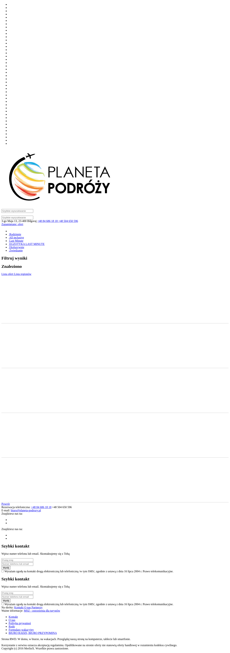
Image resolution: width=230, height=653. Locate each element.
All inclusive (16, 237)
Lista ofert (7, 274)
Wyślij (6, 567)
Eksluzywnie (16, 247)
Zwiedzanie (16, 250)
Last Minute (16, 240)
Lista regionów (22, 274)
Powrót (5, 503)
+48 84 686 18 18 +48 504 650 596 (57, 221)
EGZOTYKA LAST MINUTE (27, 244)
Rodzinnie (15, 234)
